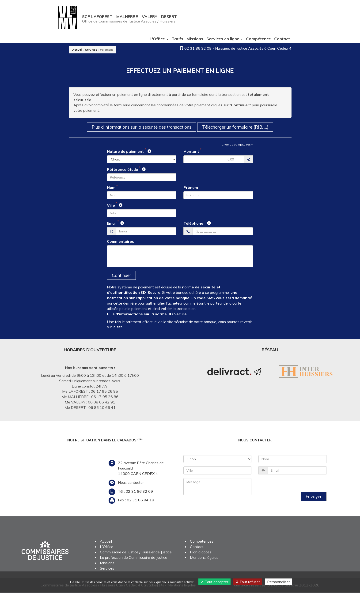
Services (91, 49)
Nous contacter (131, 482)
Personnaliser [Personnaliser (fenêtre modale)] (278, 581)
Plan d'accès (200, 552)
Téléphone (193, 223)
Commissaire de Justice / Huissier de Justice (136, 552)
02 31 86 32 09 (198, 48)
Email (112, 223)
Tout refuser (247, 581)
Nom (111, 187)
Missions (194, 38)
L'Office (106, 547)
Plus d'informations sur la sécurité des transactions (140, 127)
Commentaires (120, 241)
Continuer (122, 275)
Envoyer (313, 497)
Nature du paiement (125, 151)
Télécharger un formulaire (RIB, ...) (238, 127)
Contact (282, 38)
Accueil (77, 49)
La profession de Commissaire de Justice (133, 558)
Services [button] (224, 38)
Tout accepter (214, 581)
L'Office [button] (159, 38)
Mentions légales (204, 558)
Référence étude (122, 169)
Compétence (258, 38)
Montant (191, 151)
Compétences (201, 541)
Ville (111, 205)
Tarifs (177, 38)
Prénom (190, 187)
